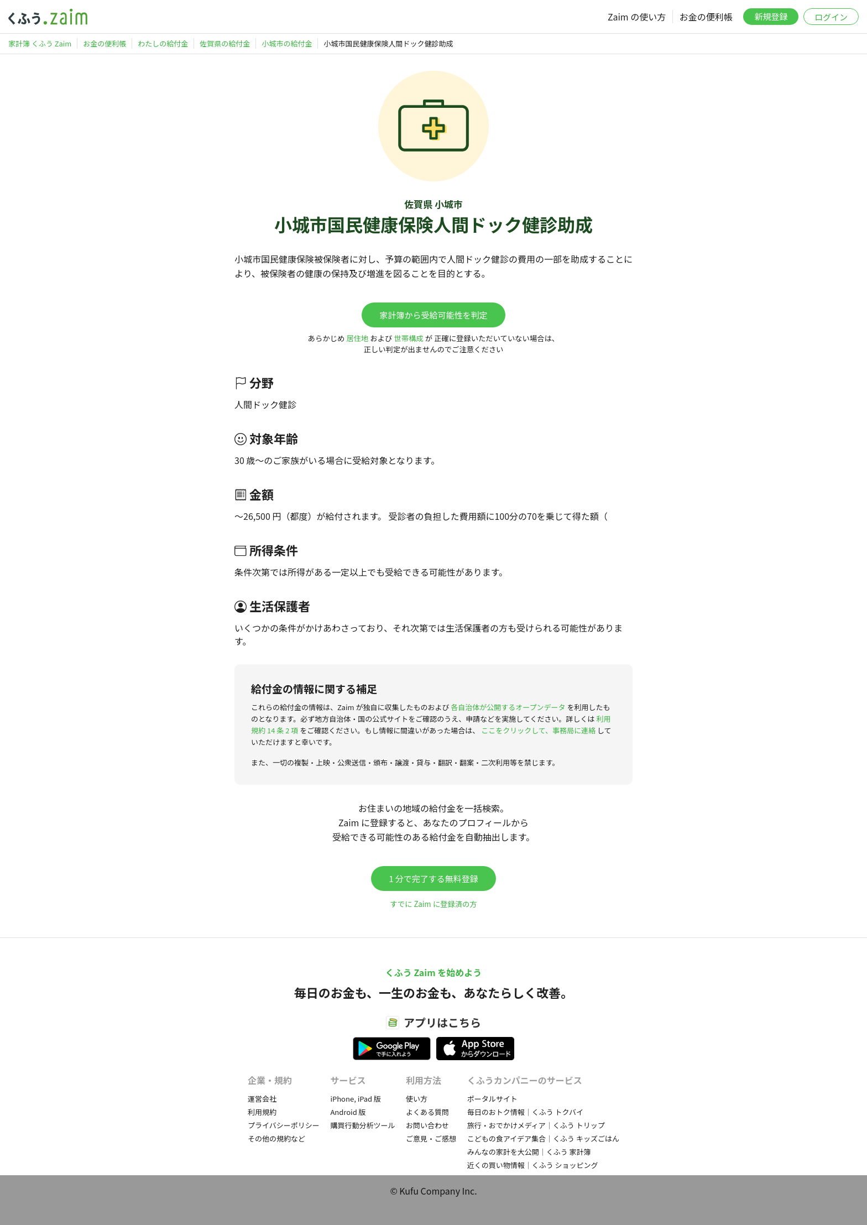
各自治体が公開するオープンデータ (508, 707)
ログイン (831, 17)
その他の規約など (276, 1138)
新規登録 (770, 16)
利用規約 (262, 1112)
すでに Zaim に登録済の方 (433, 904)
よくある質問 (427, 1112)
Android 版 (347, 1112)
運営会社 (262, 1098)
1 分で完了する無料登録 (433, 878)
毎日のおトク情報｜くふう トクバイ (525, 1112)
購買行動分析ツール (362, 1125)
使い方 (416, 1098)
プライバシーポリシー (284, 1125)
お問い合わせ (427, 1125)
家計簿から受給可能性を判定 (433, 315)
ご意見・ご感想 (431, 1138)
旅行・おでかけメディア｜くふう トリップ (536, 1125)
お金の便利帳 (706, 16)
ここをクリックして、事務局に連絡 (538, 730)
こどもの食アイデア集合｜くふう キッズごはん (543, 1138)
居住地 (357, 338)
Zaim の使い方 (637, 16)
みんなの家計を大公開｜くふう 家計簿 (529, 1151)
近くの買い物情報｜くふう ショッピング (532, 1165)
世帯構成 (408, 338)
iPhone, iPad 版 (355, 1098)
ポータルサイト (492, 1098)
